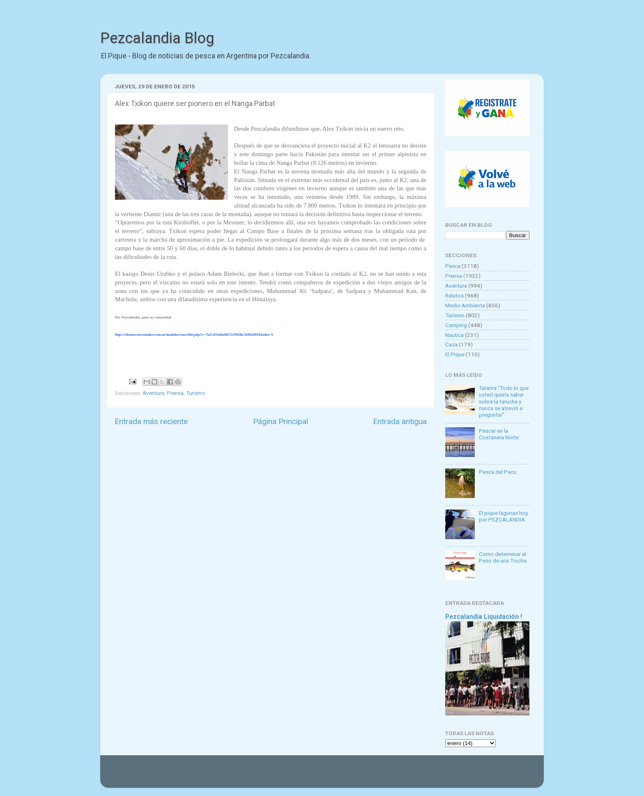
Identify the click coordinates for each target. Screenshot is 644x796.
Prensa (175, 393)
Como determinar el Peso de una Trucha (503, 557)
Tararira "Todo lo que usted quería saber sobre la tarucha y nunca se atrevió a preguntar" (504, 401)
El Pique (455, 354)
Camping (456, 325)
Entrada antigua (400, 421)
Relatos (454, 295)
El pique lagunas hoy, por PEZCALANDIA (504, 516)
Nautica (454, 335)
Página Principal (280, 421)
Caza (451, 344)
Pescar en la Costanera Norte (499, 434)
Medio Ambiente (465, 305)
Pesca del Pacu (497, 471)
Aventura (153, 393)
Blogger (406, 775)
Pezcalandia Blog (157, 38)
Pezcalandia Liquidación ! (483, 617)
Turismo (195, 393)
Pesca (452, 266)
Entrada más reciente (151, 421)
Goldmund (336, 775)
